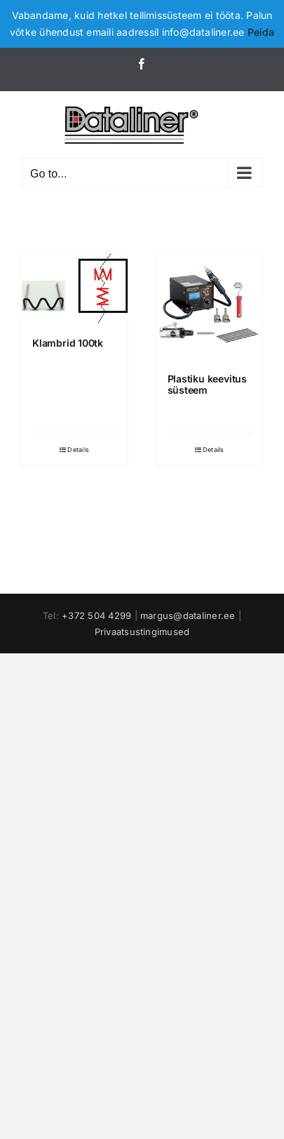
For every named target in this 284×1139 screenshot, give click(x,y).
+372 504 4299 (96, 615)
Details (78, 449)
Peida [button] (261, 32)
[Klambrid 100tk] (75, 288)
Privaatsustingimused (142, 631)
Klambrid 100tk (67, 343)
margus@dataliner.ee (188, 615)
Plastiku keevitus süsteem (207, 385)
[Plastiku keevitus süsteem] (210, 306)
